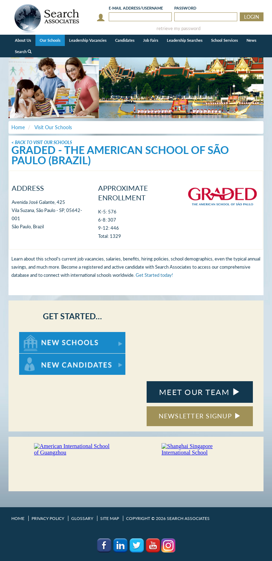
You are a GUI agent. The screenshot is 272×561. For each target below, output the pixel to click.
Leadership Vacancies (88, 40)
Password (185, 8)
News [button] (251, 40)
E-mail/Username (136, 8)
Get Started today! (154, 275)
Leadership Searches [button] (185, 40)
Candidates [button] (125, 40)
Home (17, 518)
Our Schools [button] (50, 40)
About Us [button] (23, 40)
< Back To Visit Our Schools (41, 142)
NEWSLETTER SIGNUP (200, 416)
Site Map (109, 518)
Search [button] (23, 51)
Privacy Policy (48, 518)
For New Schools (37, 335)
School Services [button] (224, 40)
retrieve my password (178, 28)
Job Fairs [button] (150, 40)
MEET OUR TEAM (199, 392)
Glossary (82, 518)
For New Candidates (41, 357)
